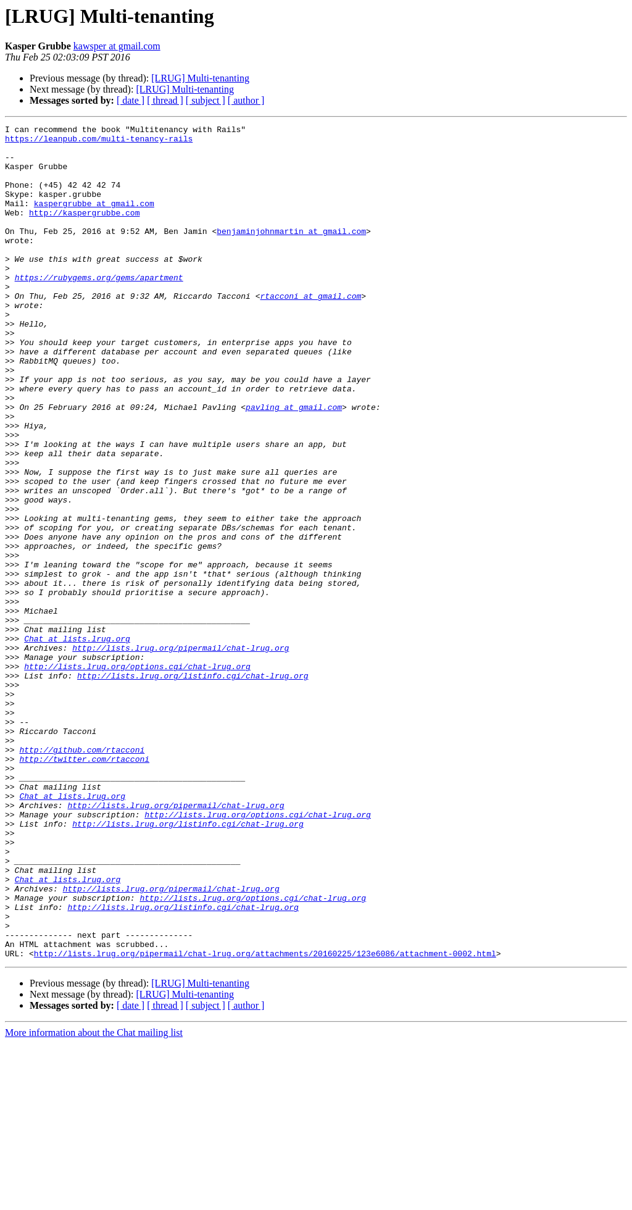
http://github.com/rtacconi (81, 875)
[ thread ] (165, 100)
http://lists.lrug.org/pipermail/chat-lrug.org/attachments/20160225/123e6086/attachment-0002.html (265, 1119)
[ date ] (130, 100)
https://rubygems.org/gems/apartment (99, 308)
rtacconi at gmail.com (310, 330)
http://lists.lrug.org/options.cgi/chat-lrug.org (137, 775)
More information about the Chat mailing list (94, 1199)
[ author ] (246, 100)
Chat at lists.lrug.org (77, 742)
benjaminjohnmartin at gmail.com (291, 253)
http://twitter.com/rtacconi (84, 886)
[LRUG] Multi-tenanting (200, 78)
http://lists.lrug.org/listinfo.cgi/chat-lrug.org (192, 786)
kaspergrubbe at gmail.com (94, 219)
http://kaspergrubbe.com (84, 230)
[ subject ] (205, 100)
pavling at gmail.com (294, 464)
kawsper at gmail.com (116, 46)
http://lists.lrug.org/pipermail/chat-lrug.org (180, 753)
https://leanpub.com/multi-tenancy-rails (99, 142)
